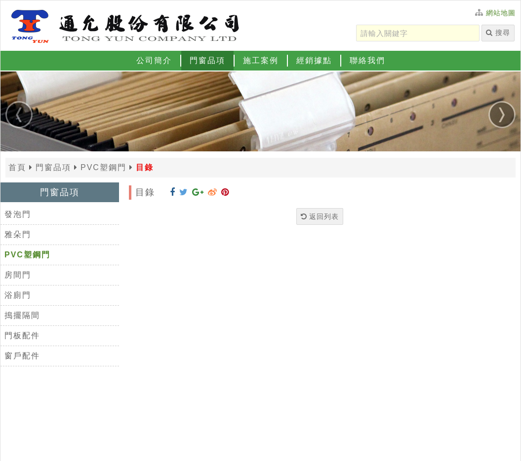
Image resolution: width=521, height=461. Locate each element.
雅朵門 (17, 234)
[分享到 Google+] (198, 192)
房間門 (17, 275)
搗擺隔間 (22, 315)
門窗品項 (207, 60)
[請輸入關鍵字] (418, 33)
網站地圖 (501, 12)
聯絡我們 (367, 60)
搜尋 (498, 32)
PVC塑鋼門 (27, 254)
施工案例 (261, 60)
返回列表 (320, 216)
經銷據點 (314, 60)
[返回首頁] (123, 25)
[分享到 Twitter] (183, 192)
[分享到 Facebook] (172, 192)
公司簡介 (154, 60)
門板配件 (22, 335)
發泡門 (17, 214)
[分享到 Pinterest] (225, 192)
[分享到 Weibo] (212, 192)
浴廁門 (17, 295)
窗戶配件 (22, 356)
